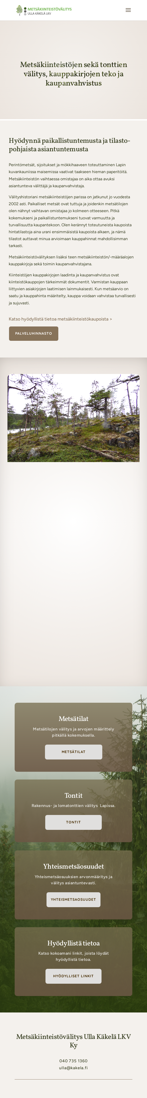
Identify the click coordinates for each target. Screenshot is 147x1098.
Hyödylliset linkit (73, 976)
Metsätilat (74, 751)
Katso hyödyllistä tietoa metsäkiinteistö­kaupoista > (60, 319)
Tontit (73, 822)
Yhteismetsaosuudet (73, 899)
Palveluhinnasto (33, 333)
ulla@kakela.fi (73, 1067)
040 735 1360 (73, 1060)
